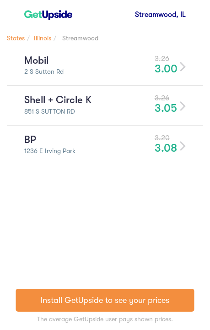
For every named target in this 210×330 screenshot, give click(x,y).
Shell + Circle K (58, 99)
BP (30, 139)
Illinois (42, 38)
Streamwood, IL (160, 15)
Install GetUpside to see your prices (104, 300)
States (16, 38)
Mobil (36, 60)
